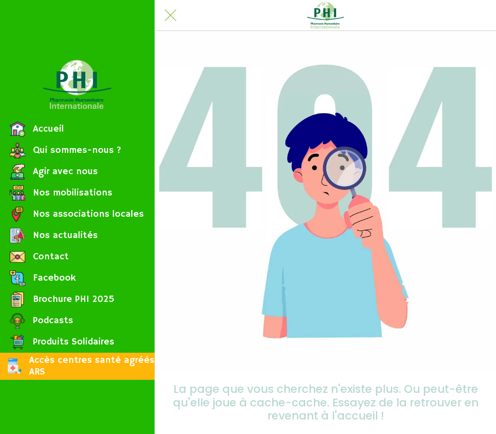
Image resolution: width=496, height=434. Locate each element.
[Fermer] (170, 15)
